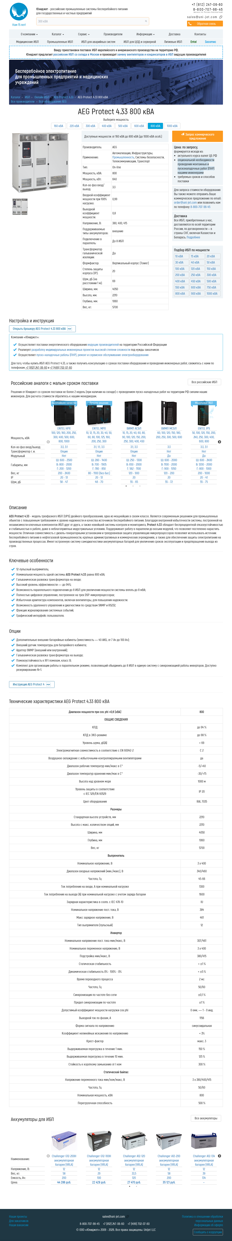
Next (219, 442)
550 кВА (180, 287)
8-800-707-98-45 (208, 9)
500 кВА (123, 126)
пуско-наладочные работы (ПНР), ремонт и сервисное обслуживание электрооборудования (92, 355)
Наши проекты (18, 1216)
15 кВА (194, 256)
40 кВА (195, 262)
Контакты (200, 34)
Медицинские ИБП (27, 42)
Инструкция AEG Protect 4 (28, 684)
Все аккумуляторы (206, 1118)
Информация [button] (145, 34)
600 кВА (139, 126)
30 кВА (179, 262)
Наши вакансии (18, 1225)
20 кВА (211, 256)
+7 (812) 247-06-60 (207, 4)
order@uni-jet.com (185, 202)
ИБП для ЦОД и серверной (140, 42)
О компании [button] (29, 34)
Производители (113, 34)
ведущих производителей (103, 344)
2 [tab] (141, 1186)
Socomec (210, 42)
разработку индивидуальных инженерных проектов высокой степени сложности (81, 350)
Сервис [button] (84, 34)
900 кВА (196, 293)
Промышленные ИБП (60, 42)
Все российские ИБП (204, 382)
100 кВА (179, 269)
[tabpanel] (64, 442)
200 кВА (180, 275)
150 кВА (211, 269)
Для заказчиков (18, 1221)
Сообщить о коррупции (208, 1232)
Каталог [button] (58, 34)
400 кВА (106, 126)
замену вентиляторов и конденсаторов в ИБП (145, 54)
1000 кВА (172, 126)
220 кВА (74, 126)
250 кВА (195, 275)
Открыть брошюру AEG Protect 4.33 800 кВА (39, 329)
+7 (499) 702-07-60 (139, 1224)
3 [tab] (145, 486)
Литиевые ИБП (173, 42)
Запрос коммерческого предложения (197, 136)
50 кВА (211, 262)
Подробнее (193, 237)
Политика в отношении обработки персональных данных (202, 1218)
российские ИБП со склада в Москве (76, 54)
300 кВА (90, 126)
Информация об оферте (208, 1225)
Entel (193, 42)
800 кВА (180, 293)
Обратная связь (206, 24)
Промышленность (123, 157)
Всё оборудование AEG (53, 101)
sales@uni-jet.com (202, 17)
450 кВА (195, 281)
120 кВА (195, 269)
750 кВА (211, 287)
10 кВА (179, 256)
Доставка (174, 34)
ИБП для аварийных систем (98, 42)
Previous (48, 442)
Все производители (22, 101)
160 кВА (58, 126)
